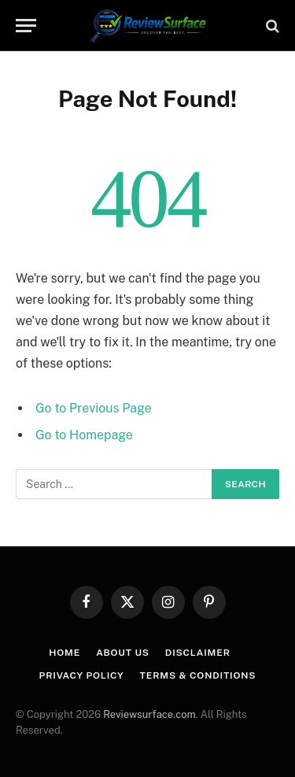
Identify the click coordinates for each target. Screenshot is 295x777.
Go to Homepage (84, 434)
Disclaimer (197, 652)
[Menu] (26, 25)
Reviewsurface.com (149, 714)
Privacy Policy (81, 675)
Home (64, 652)
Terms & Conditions (198, 675)
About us (122, 652)
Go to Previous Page (93, 408)
